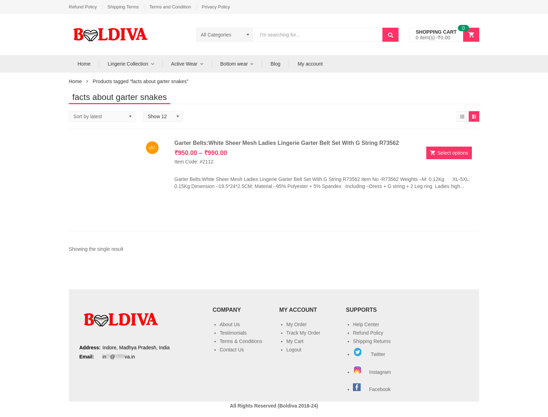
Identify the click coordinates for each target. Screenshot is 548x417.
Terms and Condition (170, 6)
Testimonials (233, 333)
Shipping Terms (123, 6)
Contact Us (232, 349)
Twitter (369, 354)
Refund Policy (83, 6)
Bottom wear (234, 64)
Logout (293, 349)
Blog (275, 64)
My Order (296, 324)
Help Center (366, 324)
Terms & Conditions (241, 341)
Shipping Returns (371, 341)
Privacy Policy (216, 6)
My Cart (294, 341)
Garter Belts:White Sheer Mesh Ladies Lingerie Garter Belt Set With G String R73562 (286, 143)
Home (84, 64)
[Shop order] (102, 116)
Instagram (372, 372)
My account (310, 64)
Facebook (379, 389)
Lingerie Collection (128, 64)
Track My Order (303, 333)
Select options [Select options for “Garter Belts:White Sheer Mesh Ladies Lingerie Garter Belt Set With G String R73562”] (452, 153)
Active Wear (184, 64)
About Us (230, 324)
